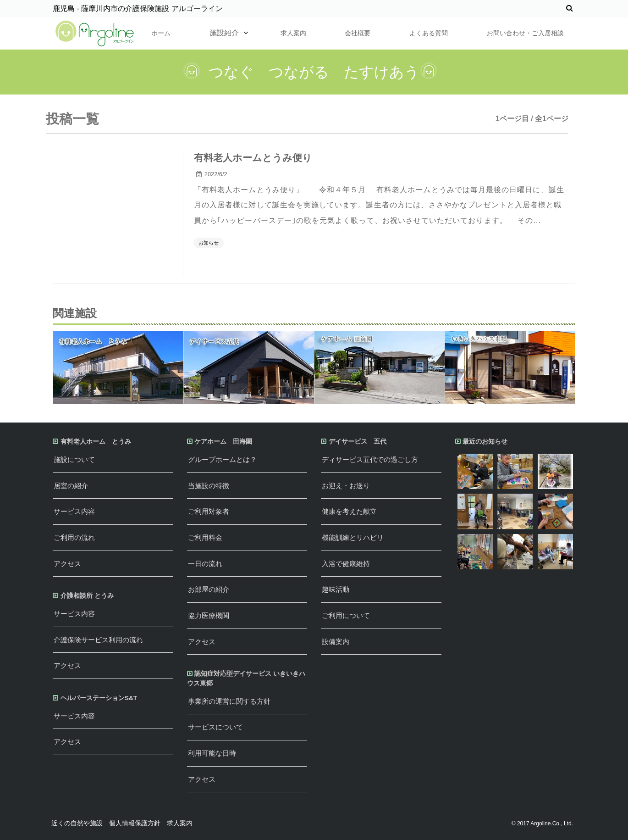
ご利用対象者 (208, 511)
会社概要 (357, 33)
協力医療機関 (208, 615)
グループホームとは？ (222, 459)
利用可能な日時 (212, 753)
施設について (74, 459)
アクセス (67, 563)
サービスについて (215, 727)
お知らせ (208, 242)
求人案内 (293, 33)
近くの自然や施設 (77, 823)
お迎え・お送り (346, 486)
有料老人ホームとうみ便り (253, 157)
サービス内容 (74, 511)
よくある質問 (428, 33)
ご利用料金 (205, 537)
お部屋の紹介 (208, 589)
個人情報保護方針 (134, 823)
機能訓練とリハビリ (353, 537)
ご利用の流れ (74, 537)
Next (582, 367)
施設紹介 (224, 33)
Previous (45, 367)
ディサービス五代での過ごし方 (370, 459)
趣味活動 (335, 589)
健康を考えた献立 (349, 511)
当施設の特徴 (208, 486)
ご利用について (346, 615)
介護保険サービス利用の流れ (98, 640)
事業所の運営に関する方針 (229, 701)
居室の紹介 (71, 486)
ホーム (161, 33)
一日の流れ (205, 563)
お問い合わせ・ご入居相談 (525, 33)
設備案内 (335, 641)
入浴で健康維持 (346, 563)
